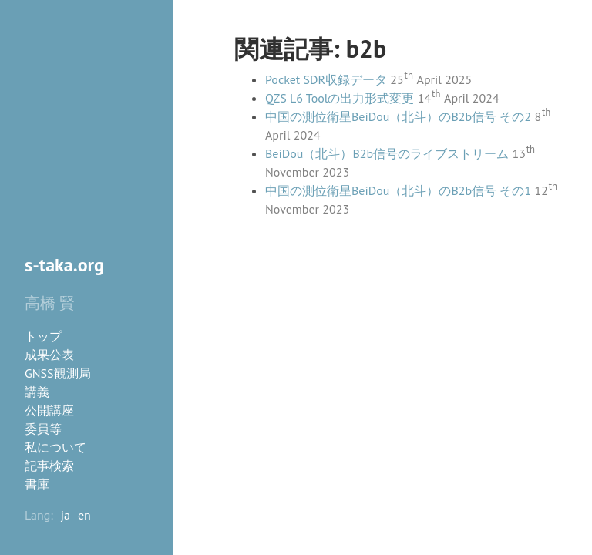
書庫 (37, 484)
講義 (37, 391)
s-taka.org (64, 265)
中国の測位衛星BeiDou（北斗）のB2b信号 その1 (398, 190)
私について (55, 447)
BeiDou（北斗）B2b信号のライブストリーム (387, 153)
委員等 (43, 428)
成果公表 (49, 354)
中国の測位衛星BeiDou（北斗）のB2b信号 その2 (398, 116)
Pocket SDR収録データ (326, 79)
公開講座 (49, 410)
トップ (43, 336)
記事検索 (49, 465)
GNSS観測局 (58, 373)
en (84, 515)
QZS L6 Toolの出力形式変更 (339, 98)
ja (65, 515)
